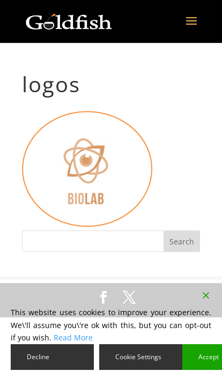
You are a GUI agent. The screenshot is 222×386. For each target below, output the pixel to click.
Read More (73, 337)
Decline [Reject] (38, 356)
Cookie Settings (138, 356)
